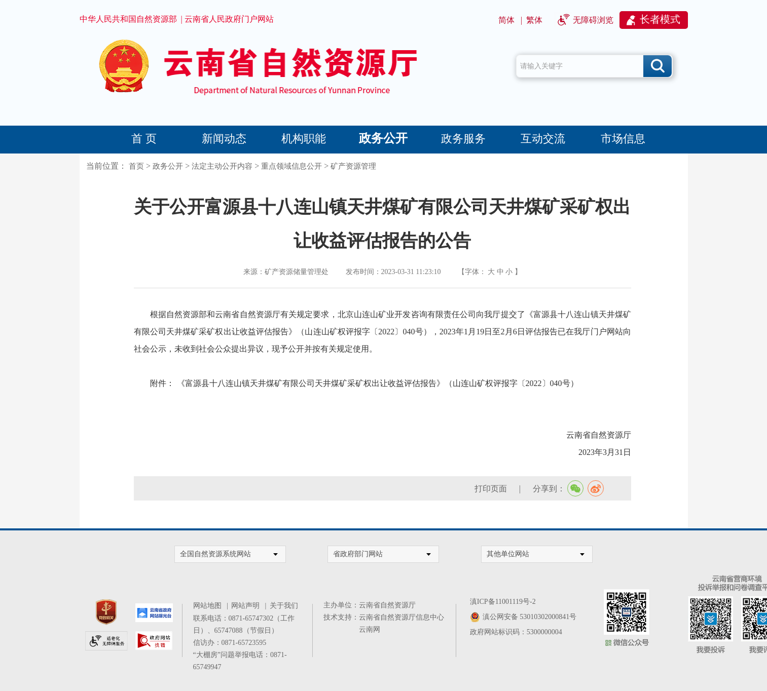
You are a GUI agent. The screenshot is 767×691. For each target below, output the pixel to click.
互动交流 (543, 138)
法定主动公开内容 (222, 166)
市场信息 (623, 138)
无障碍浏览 (593, 20)
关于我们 (284, 605)
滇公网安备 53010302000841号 (530, 617)
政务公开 (383, 138)
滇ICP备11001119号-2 (503, 601)
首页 (136, 166)
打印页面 (490, 488)
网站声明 (247, 605)
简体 (506, 20)
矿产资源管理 (353, 166)
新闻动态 (224, 138)
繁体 (534, 20)
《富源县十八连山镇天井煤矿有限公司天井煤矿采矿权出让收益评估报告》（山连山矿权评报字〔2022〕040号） (377, 383)
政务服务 (463, 138)
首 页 (144, 138)
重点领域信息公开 (291, 166)
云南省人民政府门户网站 (229, 19)
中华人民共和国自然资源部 (128, 19)
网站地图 (209, 605)
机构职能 (303, 138)
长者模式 (660, 19)
